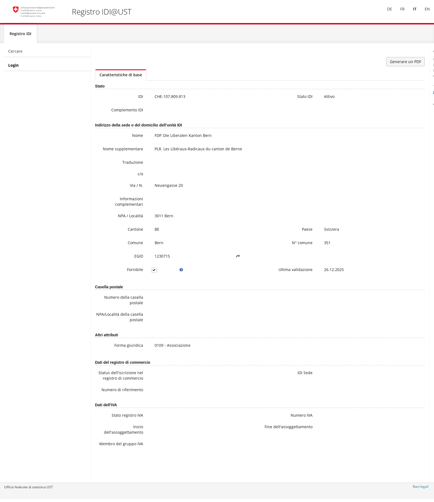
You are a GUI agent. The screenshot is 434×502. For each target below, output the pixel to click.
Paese (255, 235)
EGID (125, 262)
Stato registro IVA (114, 437)
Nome (124, 137)
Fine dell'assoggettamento (244, 452)
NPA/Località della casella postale (113, 323)
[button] (205, 262)
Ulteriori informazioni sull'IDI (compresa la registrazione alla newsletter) (394, 119)
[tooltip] (161, 275)
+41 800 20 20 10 (378, 89)
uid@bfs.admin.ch (377, 94)
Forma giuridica (115, 351)
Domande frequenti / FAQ (389, 130)
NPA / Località (117, 221)
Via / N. (123, 191)
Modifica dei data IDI (385, 136)
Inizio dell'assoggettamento (114, 452)
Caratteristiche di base (121, 77)
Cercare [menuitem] (15, 53)
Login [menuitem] (13, 67)
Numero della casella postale (116, 306)
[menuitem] (385, 13)
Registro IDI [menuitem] (20, 36)
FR (398, 13)
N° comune (250, 248)
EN (423, 13)
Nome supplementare (116, 154)
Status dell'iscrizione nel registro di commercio (114, 387)
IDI (127, 98)
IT (410, 13)
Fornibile (122, 275)
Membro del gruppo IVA (119, 469)
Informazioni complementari (116, 207)
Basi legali (421, 489)
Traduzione (119, 168)
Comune (122, 248)
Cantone (122, 235)
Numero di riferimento (119, 409)
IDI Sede (252, 378)
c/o (127, 179)
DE (385, 13)
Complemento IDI (114, 112)
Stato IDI (252, 98)
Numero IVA (249, 437)
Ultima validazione (243, 275)
